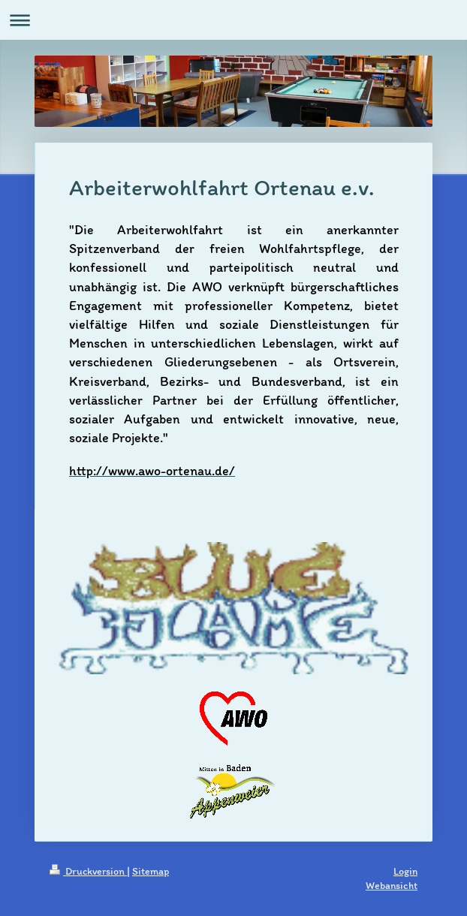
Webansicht (391, 885)
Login (405, 871)
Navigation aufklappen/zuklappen (233, 20)
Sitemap (150, 871)
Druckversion (88, 871)
